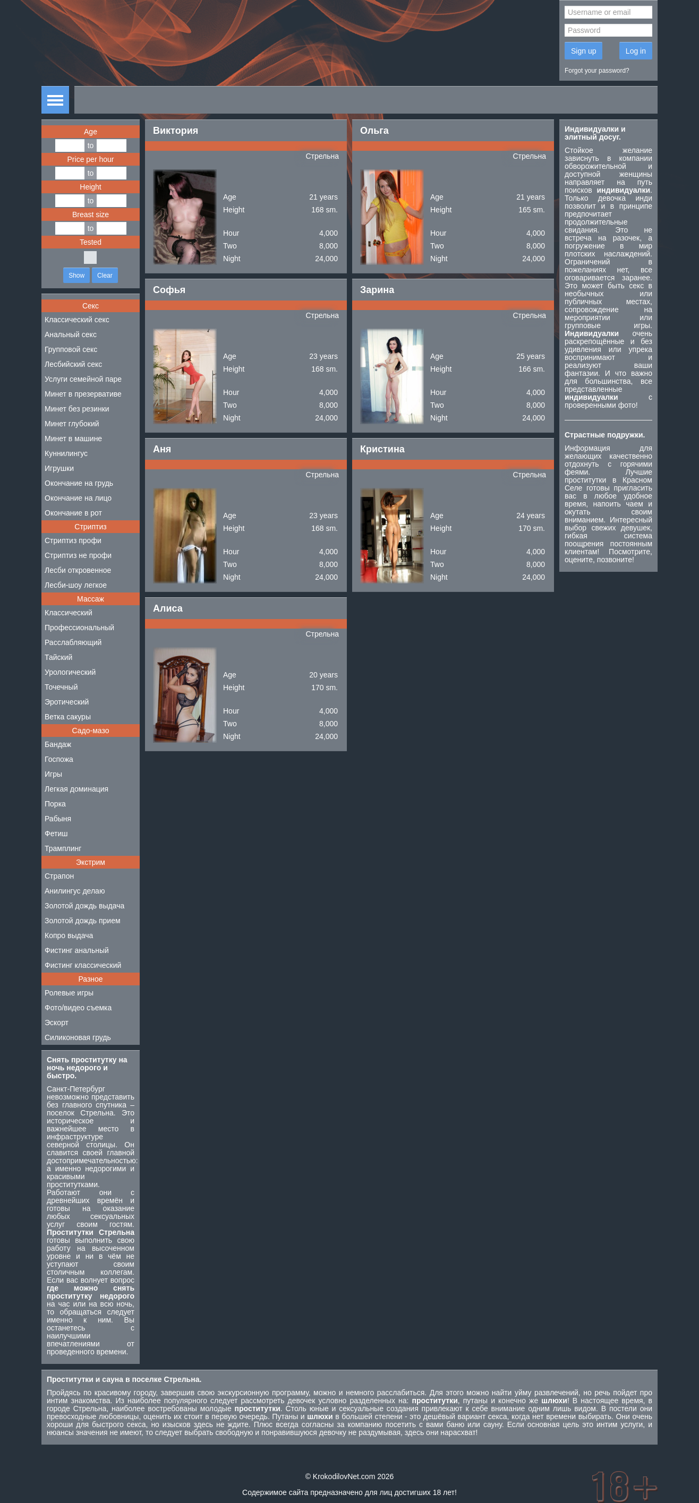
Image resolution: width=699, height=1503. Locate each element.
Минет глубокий (72, 423)
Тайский (58, 657)
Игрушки (59, 468)
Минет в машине (73, 438)
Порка (55, 804)
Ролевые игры (69, 993)
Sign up (583, 51)
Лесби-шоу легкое (76, 585)
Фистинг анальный (77, 950)
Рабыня (58, 818)
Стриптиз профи (73, 540)
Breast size (90, 214)
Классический (68, 612)
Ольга (374, 130)
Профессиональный (79, 627)
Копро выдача (69, 935)
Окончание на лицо (78, 498)
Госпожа (59, 759)
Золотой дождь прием (83, 920)
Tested (90, 242)
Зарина (377, 290)
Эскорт (57, 1022)
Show (76, 275)
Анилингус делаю (75, 891)
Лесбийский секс (73, 364)
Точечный (61, 687)
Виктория (175, 130)
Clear (105, 275)
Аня (162, 449)
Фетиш (56, 833)
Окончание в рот (73, 513)
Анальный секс (71, 334)
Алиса (168, 608)
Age (90, 131)
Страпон (59, 876)
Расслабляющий (73, 642)
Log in (636, 51)
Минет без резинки (77, 409)
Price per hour (90, 159)
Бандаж (58, 744)
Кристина (382, 449)
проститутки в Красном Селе (608, 484)
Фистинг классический (83, 965)
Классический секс (77, 319)
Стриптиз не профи (78, 555)
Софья (169, 290)
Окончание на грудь (79, 483)
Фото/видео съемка (78, 1007)
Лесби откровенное (78, 570)
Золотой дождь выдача (84, 905)
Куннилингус (66, 453)
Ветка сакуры (68, 716)
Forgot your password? (597, 70)
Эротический (67, 702)
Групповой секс (71, 349)
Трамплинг (63, 848)
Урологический (70, 672)
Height (90, 187)
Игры (53, 774)
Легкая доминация (76, 789)
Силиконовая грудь (78, 1037)
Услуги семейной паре (83, 379)
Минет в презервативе (83, 394)
